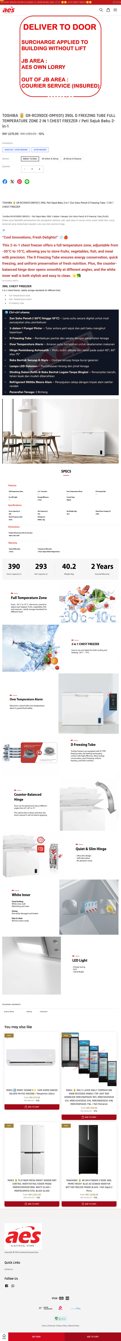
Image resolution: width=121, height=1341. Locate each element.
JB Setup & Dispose (72, 158)
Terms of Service (48, 1326)
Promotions (7, 143)
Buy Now (36, 1336)
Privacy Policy (61, 1326)
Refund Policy (73, 1326)
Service (5, 158)
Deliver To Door (30, 158)
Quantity (6, 166)
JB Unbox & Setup (50, 158)
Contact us (8, 1269)
